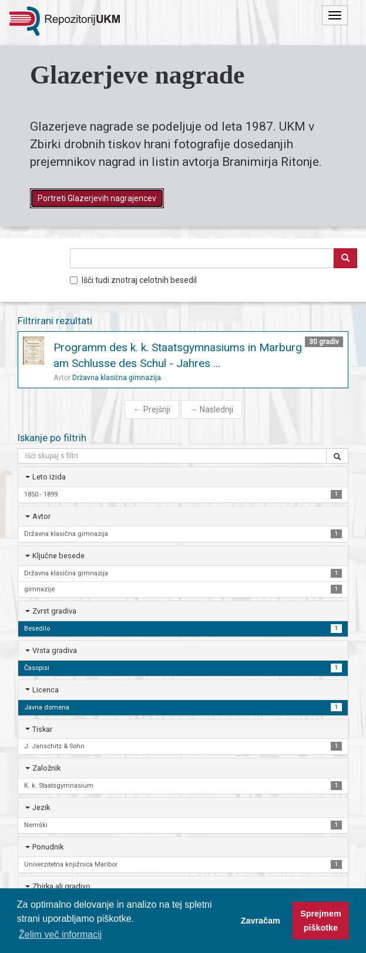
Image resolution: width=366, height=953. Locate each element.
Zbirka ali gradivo (61, 886)
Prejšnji (151, 409)
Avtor (41, 516)
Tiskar (42, 729)
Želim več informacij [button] (60, 934)
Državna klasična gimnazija (116, 378)
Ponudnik (47, 846)
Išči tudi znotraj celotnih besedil (133, 280)
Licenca (45, 689)
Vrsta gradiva (54, 650)
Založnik (46, 768)
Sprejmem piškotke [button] (320, 920)
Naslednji (211, 409)
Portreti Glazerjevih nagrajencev (97, 198)
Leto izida (49, 476)
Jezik (41, 807)
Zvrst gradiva (54, 611)
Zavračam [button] (260, 920)
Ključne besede (58, 555)
